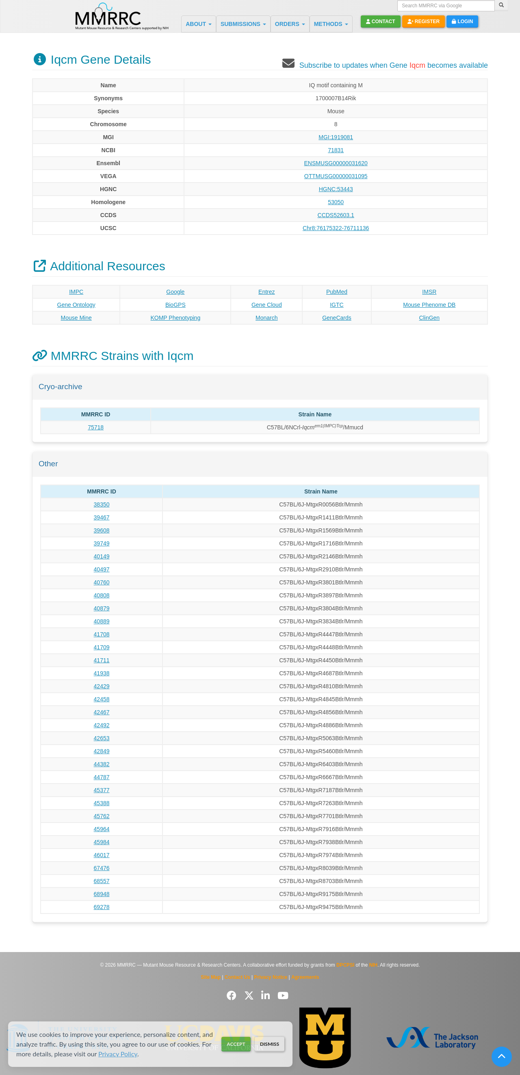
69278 (102, 907)
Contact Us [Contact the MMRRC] (237, 977)
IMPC (76, 292)
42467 (102, 712)
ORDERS (290, 24)
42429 (102, 686)
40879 (102, 608)
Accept (236, 1044)
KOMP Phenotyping (175, 318)
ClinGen (429, 318)
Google (175, 292)
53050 (336, 202)
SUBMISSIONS (243, 24)
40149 (102, 556)
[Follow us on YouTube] (282, 995)
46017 (102, 855)
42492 (102, 725)
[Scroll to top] (502, 1057)
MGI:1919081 (335, 137)
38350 (102, 504)
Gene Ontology (76, 305)
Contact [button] (380, 21)
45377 (102, 790)
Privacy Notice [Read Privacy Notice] (270, 977)
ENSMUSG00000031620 (335, 163)
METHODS (331, 24)
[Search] (501, 5)
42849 (102, 751)
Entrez (266, 292)
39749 (102, 543)
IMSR (429, 292)
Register (423, 21)
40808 (102, 595)
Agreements (305, 977)
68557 (102, 881)
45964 (102, 829)
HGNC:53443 (336, 189)
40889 (102, 621)
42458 (102, 699)
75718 (96, 427)
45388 (102, 803)
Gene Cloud (266, 305)
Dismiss (269, 1044)
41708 (102, 634)
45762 (102, 816)
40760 (102, 582)
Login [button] (462, 21)
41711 (102, 660)
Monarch (266, 318)
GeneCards (336, 318)
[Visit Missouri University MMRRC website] (325, 1038)
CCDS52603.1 (336, 215)
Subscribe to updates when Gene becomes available (393, 65)
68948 (102, 894)
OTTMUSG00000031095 (336, 176)
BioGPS (175, 305)
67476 (102, 868)
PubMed (336, 292)
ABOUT (199, 24)
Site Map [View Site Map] (211, 977)
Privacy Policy (117, 1054)
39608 (102, 530)
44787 (102, 777)
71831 (336, 150)
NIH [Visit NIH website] (373, 965)
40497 (102, 569)
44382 (102, 764)
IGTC (336, 305)
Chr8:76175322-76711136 (336, 228)
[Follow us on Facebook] (233, 995)
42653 (102, 738)
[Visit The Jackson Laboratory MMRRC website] (432, 1038)
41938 (102, 673)
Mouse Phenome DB (429, 305)
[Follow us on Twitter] (250, 995)
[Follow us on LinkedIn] (267, 995)
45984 (102, 842)
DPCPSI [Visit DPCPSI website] (345, 965)
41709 (102, 647)
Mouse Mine (76, 318)
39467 (102, 517)
